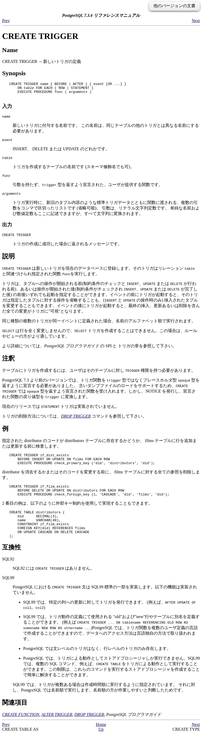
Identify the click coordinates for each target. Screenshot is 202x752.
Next (196, 20)
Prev (6, 20)
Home (101, 742)
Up (101, 747)
